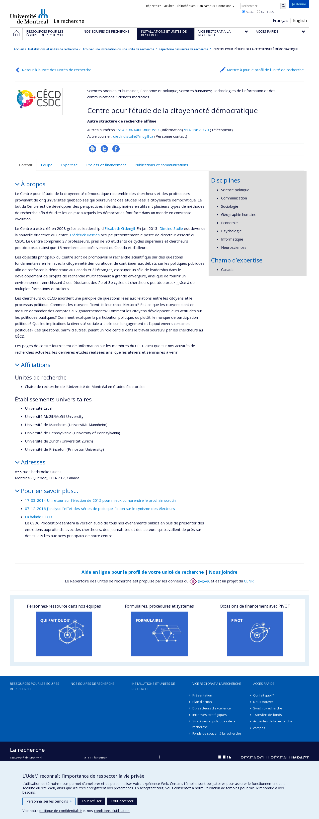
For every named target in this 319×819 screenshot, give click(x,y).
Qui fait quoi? (97, 758)
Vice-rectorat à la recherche (216, 683)
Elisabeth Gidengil (119, 228)
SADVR (199, 581)
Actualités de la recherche (272, 721)
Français (280, 20)
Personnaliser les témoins (49, 801)
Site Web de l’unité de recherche (92, 149)
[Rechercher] (283, 6)
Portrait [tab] (25, 164)
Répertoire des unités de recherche (183, 49)
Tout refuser (91, 801)
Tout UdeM (265, 12)
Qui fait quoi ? (263, 695)
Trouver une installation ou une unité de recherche (118, 49)
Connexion (225, 6)
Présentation (202, 695)
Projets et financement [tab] (106, 164)
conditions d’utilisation (112, 810)
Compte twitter (104, 149)
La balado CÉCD (38, 516)
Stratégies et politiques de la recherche (214, 724)
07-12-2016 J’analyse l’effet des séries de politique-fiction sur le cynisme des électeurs (100, 508)
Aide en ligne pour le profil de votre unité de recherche (142, 572)
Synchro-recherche (267, 708)
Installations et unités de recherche (53, 49)
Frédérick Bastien (85, 234)
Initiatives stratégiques (209, 714)
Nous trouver (263, 701)
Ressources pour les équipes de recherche (34, 686)
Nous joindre (223, 572)
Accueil (19, 49)
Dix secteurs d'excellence (211, 708)
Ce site (247, 12)
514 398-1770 (197, 129)
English (300, 20)
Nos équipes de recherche (92, 683)
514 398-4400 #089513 (139, 129)
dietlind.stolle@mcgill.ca (133, 136)
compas (259, 728)
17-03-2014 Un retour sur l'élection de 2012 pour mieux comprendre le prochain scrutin (100, 500)
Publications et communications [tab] (161, 164)
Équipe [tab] (47, 164)
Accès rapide (263, 683)
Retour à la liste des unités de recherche (56, 69)
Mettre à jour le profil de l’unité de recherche (265, 69)
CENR (249, 581)
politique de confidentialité (60, 810)
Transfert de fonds (267, 714)
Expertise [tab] (69, 164)
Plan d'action (202, 701)
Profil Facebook (116, 149)
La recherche (69, 21)
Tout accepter (122, 801)
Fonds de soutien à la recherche (216, 733)
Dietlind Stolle (171, 228)
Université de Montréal (29, 16)
